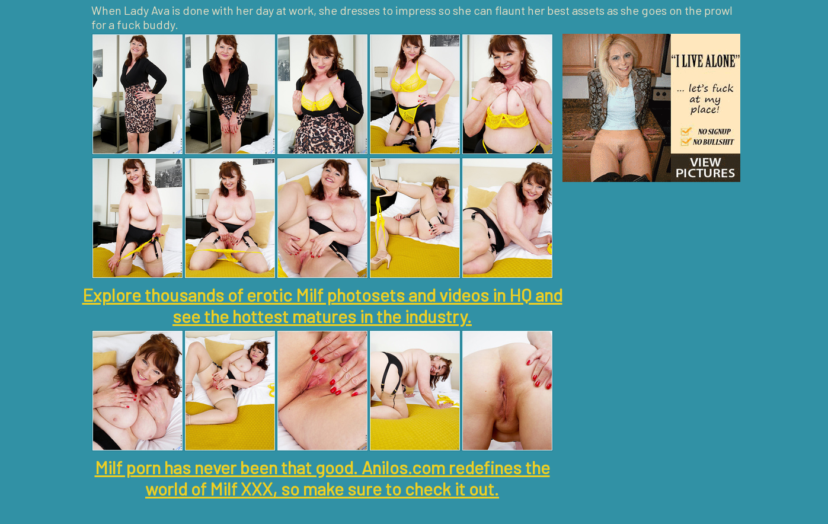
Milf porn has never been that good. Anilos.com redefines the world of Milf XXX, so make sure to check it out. (322, 477)
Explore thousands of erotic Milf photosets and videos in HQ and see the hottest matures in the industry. (322, 305)
